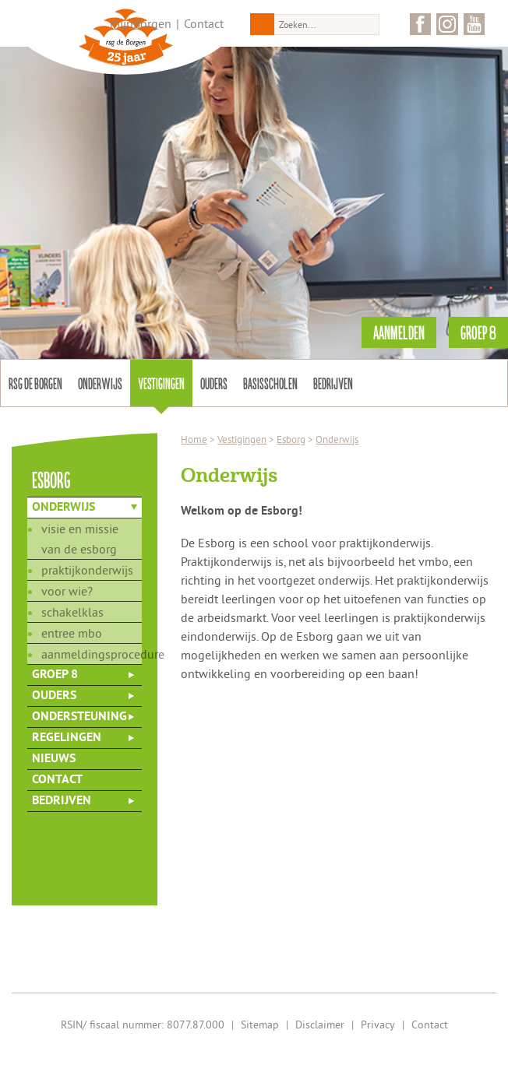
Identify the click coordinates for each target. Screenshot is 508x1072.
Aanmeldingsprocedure (91, 654)
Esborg (291, 439)
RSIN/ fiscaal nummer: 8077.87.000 (142, 1025)
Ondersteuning (79, 717)
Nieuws (54, 759)
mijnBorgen (140, 23)
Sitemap (260, 1025)
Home (194, 439)
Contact (204, 23)
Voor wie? (67, 591)
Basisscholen (270, 383)
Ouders (214, 383)
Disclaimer (319, 1025)
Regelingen (66, 738)
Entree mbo (71, 633)
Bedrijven (333, 383)
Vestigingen (161, 383)
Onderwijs (100, 383)
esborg (51, 479)
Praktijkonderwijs (87, 570)
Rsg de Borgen (35, 383)
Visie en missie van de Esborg (79, 539)
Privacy (378, 1025)
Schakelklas (72, 612)
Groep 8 (55, 675)
